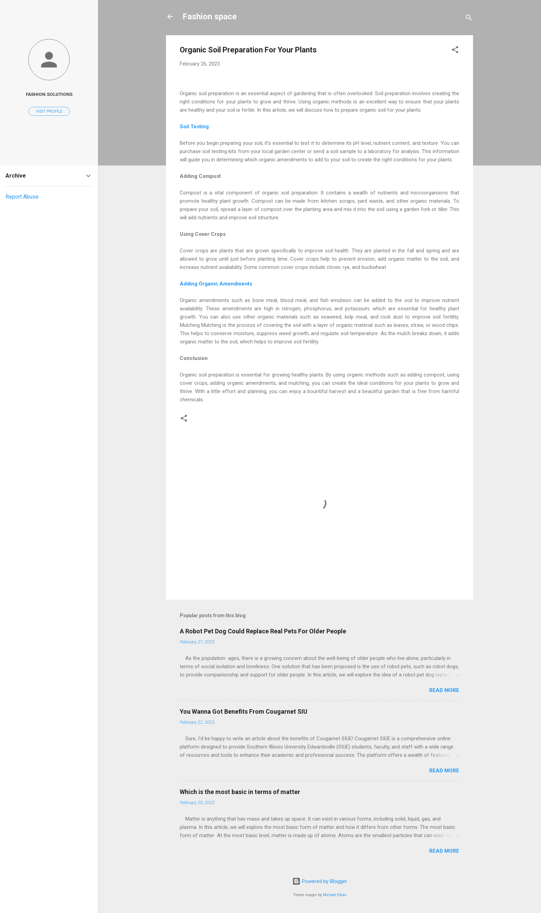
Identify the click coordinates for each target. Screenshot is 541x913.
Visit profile (49, 111)
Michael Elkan (334, 895)
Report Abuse (22, 196)
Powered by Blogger (319, 881)
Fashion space (210, 16)
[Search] (469, 18)
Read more (444, 690)
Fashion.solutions (49, 94)
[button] (455, 51)
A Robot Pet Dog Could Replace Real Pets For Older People (263, 631)
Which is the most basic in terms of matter (240, 791)
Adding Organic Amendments (217, 284)
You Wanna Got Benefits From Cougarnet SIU (243, 711)
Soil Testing (194, 126)
